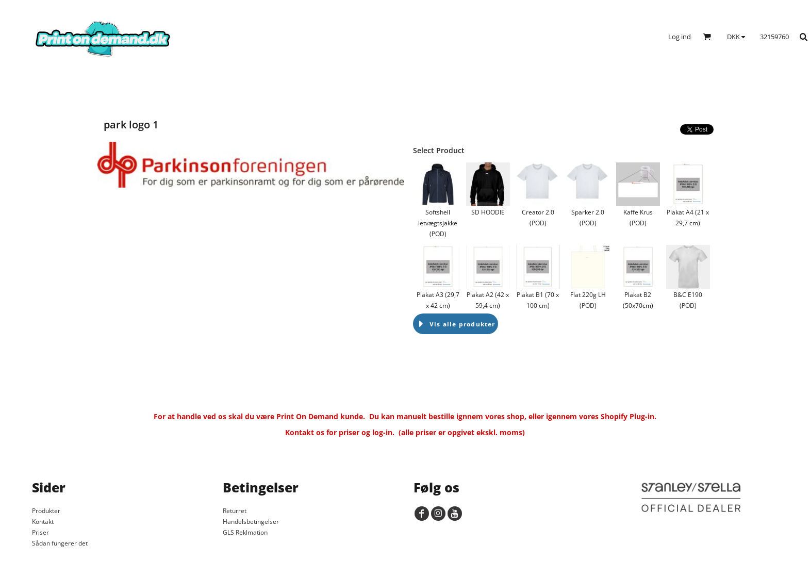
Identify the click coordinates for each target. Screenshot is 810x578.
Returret (234, 510)
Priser (40, 532)
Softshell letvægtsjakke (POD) (437, 223)
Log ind (679, 36)
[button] (707, 36)
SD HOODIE (488, 212)
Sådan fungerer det (60, 543)
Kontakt (43, 521)
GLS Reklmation (245, 532)
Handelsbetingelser (251, 521)
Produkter (46, 510)
